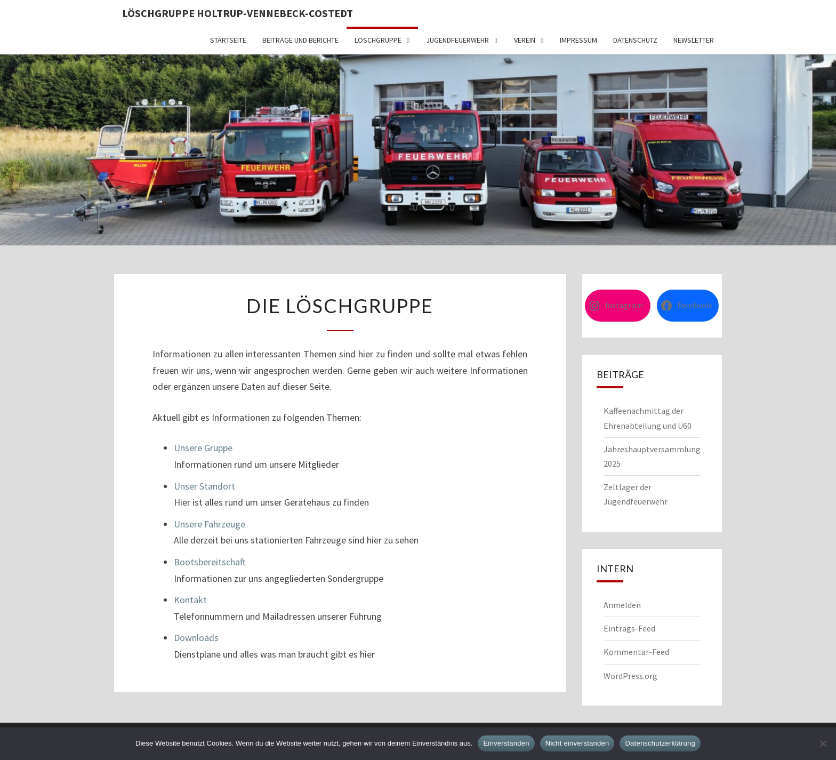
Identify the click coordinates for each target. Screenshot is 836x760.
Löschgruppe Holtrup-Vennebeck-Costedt (237, 13)
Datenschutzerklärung (660, 743)
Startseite (228, 40)
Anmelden (622, 604)
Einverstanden (506, 743)
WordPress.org (630, 675)
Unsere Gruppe (203, 448)
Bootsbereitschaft (210, 562)
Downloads (196, 637)
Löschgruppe (378, 40)
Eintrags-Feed (629, 628)
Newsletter (693, 40)
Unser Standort (204, 486)
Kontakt (190, 600)
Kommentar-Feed (636, 651)
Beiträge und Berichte (300, 40)
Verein (524, 40)
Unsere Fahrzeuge (209, 524)
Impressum (578, 40)
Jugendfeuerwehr (457, 40)
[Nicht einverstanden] (822, 743)
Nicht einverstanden (577, 743)
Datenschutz (635, 40)
